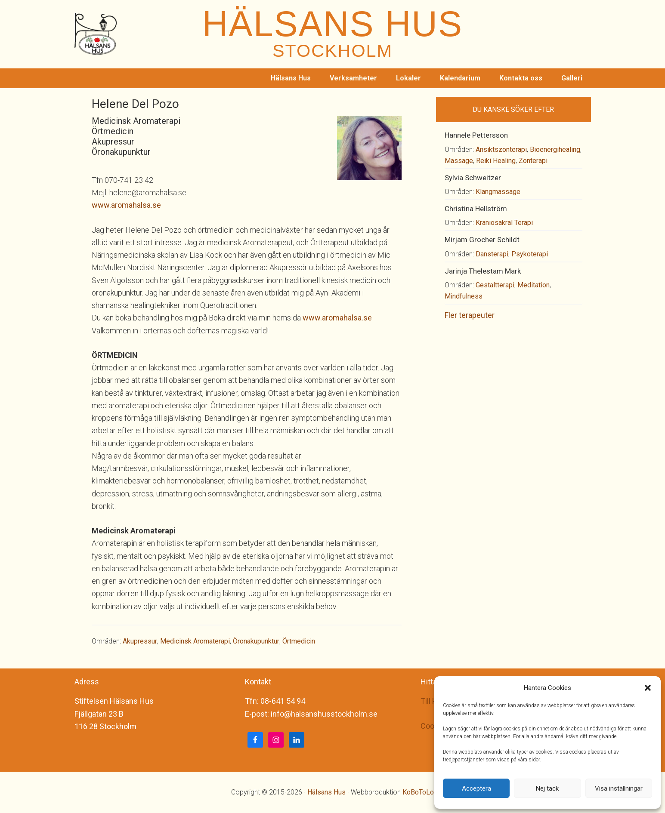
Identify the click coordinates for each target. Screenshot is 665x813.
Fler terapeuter (470, 315)
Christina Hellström (476, 208)
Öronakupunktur (256, 641)
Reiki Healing (496, 161)
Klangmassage (498, 192)
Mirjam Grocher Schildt (482, 239)
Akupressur (140, 641)
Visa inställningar (619, 788)
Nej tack (547, 788)
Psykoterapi (529, 254)
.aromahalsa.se (135, 204)
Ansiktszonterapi (501, 149)
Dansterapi (492, 254)
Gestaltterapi (495, 285)
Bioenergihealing (555, 149)
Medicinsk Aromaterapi (195, 641)
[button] (647, 688)
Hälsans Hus (326, 792)
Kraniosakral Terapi (504, 223)
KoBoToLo (418, 792)
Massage (459, 161)
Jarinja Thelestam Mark (483, 271)
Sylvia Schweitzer (473, 177)
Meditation (533, 285)
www (100, 204)
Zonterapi (533, 161)
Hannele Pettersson (476, 135)
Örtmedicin (298, 641)
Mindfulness (464, 296)
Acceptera (476, 788)
